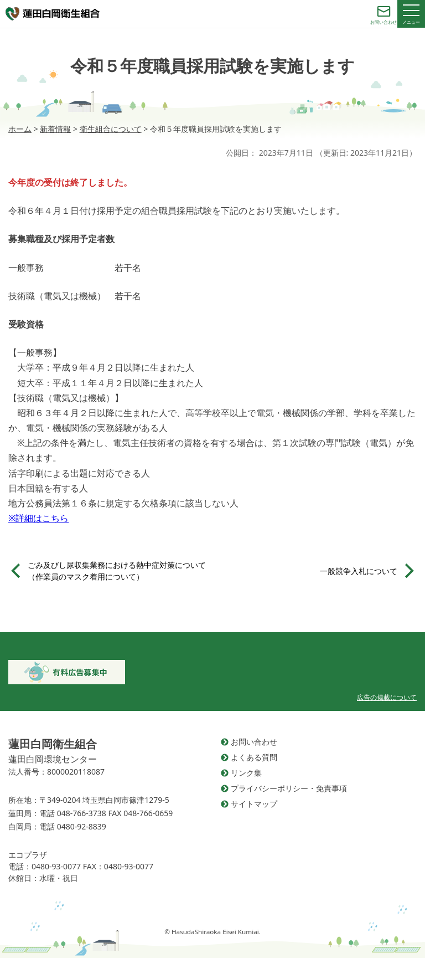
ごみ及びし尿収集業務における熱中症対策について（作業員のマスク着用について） (117, 571)
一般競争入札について (358, 571)
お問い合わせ (254, 741)
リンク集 (246, 772)
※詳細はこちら (38, 518)
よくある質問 (254, 757)
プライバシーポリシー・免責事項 (289, 788)
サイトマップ (254, 803)
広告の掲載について (387, 697)
